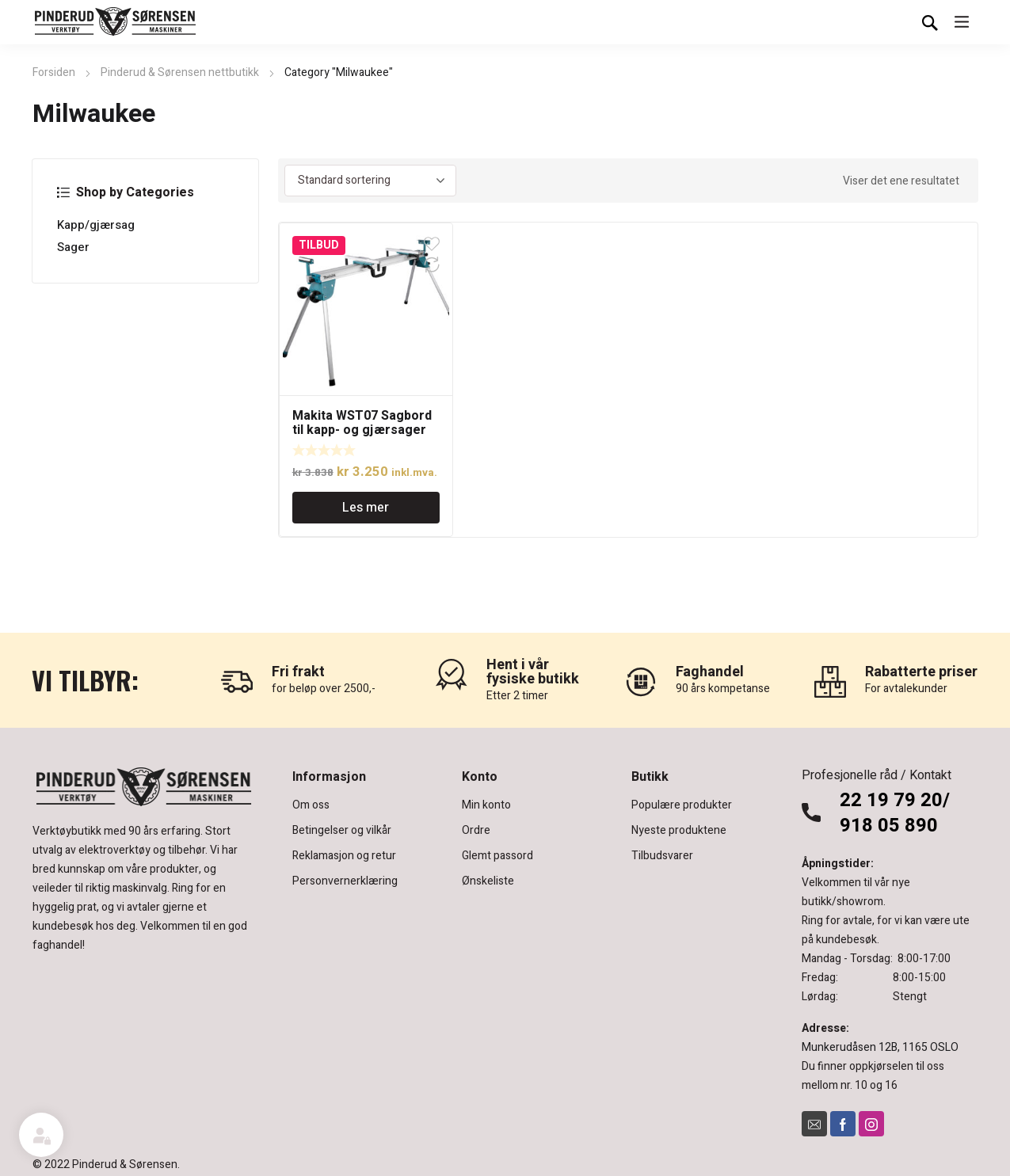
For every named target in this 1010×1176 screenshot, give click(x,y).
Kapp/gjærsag (96, 225)
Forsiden (53, 72)
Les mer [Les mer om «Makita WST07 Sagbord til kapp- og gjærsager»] (365, 507)
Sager (73, 247)
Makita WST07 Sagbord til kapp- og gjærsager (362, 423)
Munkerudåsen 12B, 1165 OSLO (880, 1047)
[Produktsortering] (370, 180)
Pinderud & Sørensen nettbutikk (180, 72)
